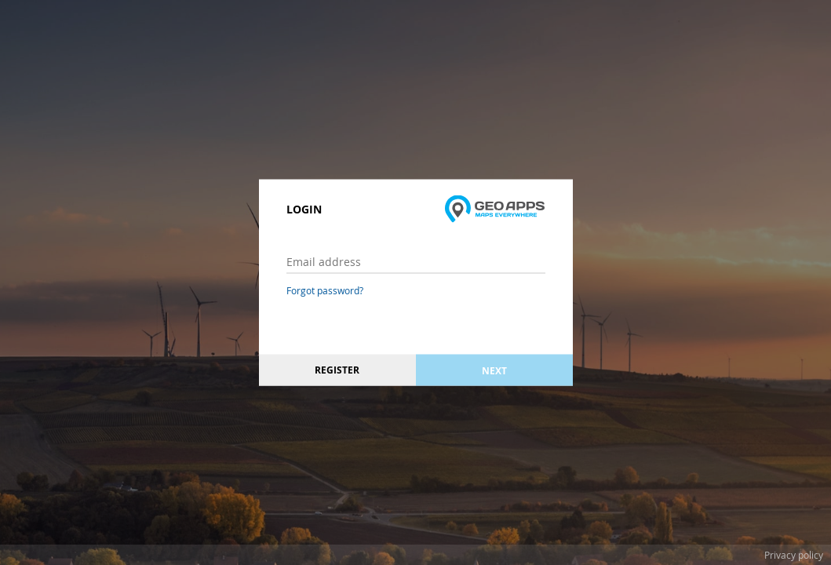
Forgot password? (324, 290)
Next (494, 370)
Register (337, 370)
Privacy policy (793, 555)
